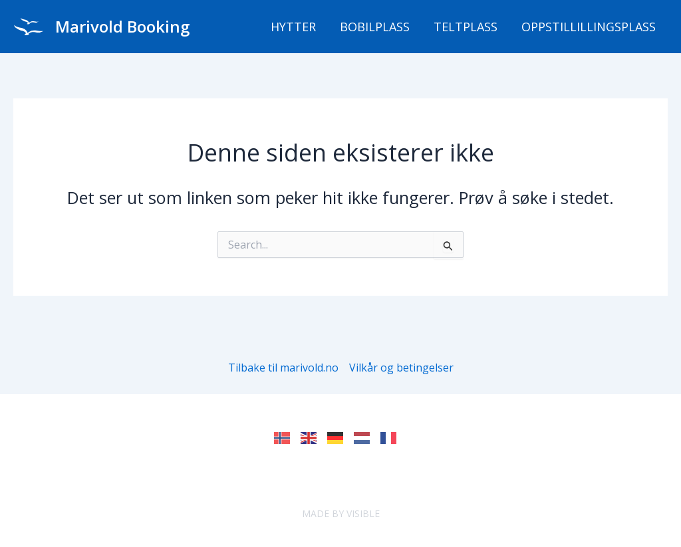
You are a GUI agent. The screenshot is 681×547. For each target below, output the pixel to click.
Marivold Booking (122, 26)
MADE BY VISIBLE (341, 513)
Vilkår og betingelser (401, 367)
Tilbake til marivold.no (283, 367)
